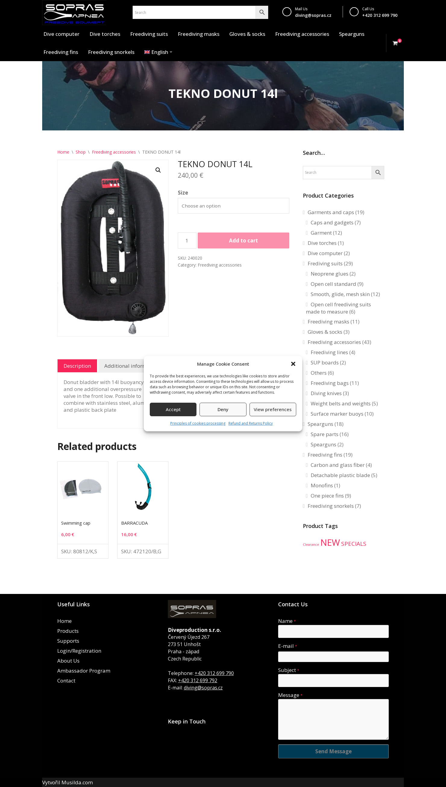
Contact (66, 680)
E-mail (287, 645)
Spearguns (351, 33)
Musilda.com (77, 782)
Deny (223, 409)
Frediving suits (325, 263)
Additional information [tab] (131, 365)
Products (68, 630)
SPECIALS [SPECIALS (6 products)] (353, 544)
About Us (68, 660)
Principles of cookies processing (197, 423)
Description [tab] (77, 365)
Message (290, 695)
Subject (288, 670)
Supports (68, 640)
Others (319, 372)
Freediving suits (149, 33)
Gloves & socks (247, 33)
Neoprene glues (329, 273)
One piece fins (327, 495)
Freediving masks (198, 33)
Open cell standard (333, 283)
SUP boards (325, 362)
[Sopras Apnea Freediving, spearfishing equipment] (74, 12)
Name (287, 620)
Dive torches (105, 33)
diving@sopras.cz (313, 15)
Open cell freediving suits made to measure (338, 308)
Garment (321, 232)
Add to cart (243, 240)
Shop (81, 152)
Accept (173, 409)
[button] (293, 364)
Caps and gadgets (332, 222)
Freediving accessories (302, 33)
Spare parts (324, 434)
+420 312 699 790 (214, 673)
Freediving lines (329, 352)
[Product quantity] (187, 240)
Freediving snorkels (111, 51)
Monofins (322, 485)
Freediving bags (330, 382)
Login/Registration (79, 650)
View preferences (273, 409)
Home (63, 152)
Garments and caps (331, 212)
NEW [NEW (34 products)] (330, 542)
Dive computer (61, 33)
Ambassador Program (83, 670)
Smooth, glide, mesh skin (340, 294)
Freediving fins (60, 51)
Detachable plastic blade (340, 475)
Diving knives (326, 393)
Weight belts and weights (341, 403)
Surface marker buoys (337, 413)
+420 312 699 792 (197, 680)
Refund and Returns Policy (250, 423)
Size (183, 192)
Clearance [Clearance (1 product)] (311, 544)
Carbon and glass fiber (338, 464)
